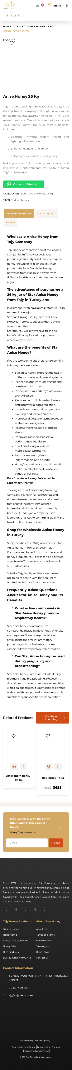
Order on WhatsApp (24, 184)
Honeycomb (10, 934)
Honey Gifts (9, 946)
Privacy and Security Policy (36, 1051)
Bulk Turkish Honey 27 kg (37, 193)
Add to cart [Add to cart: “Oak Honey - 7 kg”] (48, 766)
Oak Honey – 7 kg (53, 777)
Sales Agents (43, 946)
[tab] (19, 213)
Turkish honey (20, 200)
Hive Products (11, 951)
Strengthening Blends (15, 940)
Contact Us (42, 957)
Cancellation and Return (24, 1047)
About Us (41, 929)
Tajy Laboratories (45, 934)
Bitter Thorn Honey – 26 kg (19, 777)
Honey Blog (42, 951)
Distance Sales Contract (48, 1047)
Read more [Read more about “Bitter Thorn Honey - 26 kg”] (14, 766)
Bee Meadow (43, 940)
